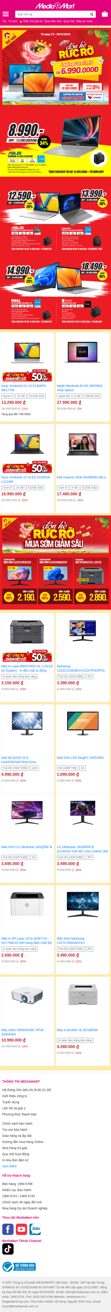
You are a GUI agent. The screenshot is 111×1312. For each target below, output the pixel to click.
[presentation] (3, 468)
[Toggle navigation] (5, 14)
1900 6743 (27, 1196)
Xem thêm (9, 1166)
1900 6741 (9, 1196)
